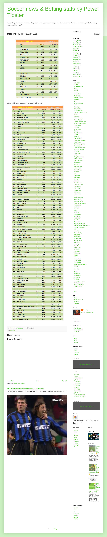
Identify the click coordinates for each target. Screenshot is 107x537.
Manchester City (78, 199)
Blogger (56, 529)
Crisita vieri (76, 116)
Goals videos (77, 162)
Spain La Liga (77, 247)
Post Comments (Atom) (19, 383)
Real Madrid (77, 234)
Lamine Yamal (77, 188)
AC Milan (76, 84)
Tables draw (77, 251)
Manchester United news (80, 203)
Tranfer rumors (77, 258)
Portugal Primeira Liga (79, 223)
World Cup (76, 279)
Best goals (76, 99)
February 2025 (76, 52)
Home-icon (76, 374)
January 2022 (76, 63)
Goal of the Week (78, 160)
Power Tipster (86, 310)
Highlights (76, 171)
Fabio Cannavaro (78, 133)
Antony (75, 88)
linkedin (76, 435)
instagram (76, 352)
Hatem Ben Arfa (78, 166)
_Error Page (77, 389)
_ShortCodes (77, 385)
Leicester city (77, 192)
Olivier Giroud (77, 214)
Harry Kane (76, 164)
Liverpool (76, 195)
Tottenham (76, 257)
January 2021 (76, 74)
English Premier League (80, 123)
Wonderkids (77, 277)
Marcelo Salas (77, 205)
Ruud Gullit (76, 242)
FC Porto (76, 134)
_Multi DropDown (78, 378)
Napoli (75, 210)
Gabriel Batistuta (78, 158)
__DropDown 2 (77, 381)
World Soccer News (78, 299)
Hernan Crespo (77, 168)
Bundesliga (76, 107)
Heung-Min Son (77, 170)
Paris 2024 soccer (78, 220)
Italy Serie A (77, 175)
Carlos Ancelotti (77, 108)
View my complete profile (87, 312)
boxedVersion (77, 321)
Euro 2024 (76, 127)
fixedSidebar (77, 332)
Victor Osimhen (77, 270)
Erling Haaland (77, 125)
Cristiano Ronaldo (78, 118)
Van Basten (76, 266)
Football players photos (79, 147)
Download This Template (80, 396)
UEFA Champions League (80, 264)
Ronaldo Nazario (78, 240)
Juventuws (76, 181)
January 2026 (76, 42)
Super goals (77, 249)
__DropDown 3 (77, 383)
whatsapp (76, 445)
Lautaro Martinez (78, 190)
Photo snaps (77, 221)
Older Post (64, 381)
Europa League (77, 129)
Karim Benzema (78, 182)
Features (76, 376)
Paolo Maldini (77, 218)
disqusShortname (78, 328)
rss (74, 433)
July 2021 (75, 67)
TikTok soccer (77, 253)
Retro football (77, 236)
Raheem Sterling (78, 233)
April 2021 (75, 72)
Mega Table (12, 330)
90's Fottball (77, 82)
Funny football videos (79, 157)
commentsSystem (78, 330)
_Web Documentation (79, 393)
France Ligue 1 (77, 153)
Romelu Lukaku (77, 238)
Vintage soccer (77, 275)
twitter (75, 350)
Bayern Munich (77, 95)
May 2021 (75, 70)
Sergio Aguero (77, 244)
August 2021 (76, 65)
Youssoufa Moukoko (79, 284)
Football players (78, 145)
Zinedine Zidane (78, 286)
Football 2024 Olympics (79, 140)
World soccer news (78, 283)
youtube (76, 443)
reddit (75, 437)
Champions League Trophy (80, 112)
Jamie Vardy (77, 177)
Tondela (76, 255)
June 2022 (75, 61)
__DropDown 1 (77, 380)
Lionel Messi (77, 194)
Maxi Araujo (77, 207)
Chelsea (76, 114)
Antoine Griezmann (78, 86)
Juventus (76, 179)
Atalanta (76, 92)
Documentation (77, 391)
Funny (75, 155)
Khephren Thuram (78, 184)
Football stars (77, 151)
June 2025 (75, 48)
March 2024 (75, 57)
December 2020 (76, 76)
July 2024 (75, 55)
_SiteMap (76, 387)
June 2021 (75, 68)
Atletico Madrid (77, 94)
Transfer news (77, 260)
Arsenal (76, 90)
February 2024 (76, 59)
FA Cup (75, 131)
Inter (75, 173)
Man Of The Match (78, 197)
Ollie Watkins (77, 216)
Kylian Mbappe (77, 186)
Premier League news (79, 227)
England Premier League (80, 121)
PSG (75, 229)
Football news (77, 142)
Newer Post (10, 381)
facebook (76, 349)
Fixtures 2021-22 (78, 138)
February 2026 (76, 41)
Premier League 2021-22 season (82, 225)
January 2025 (76, 54)
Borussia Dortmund (78, 103)
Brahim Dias (77, 105)
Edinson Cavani (78, 120)
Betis (75, 101)
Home (37, 381)
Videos (75, 271)
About (75, 340)
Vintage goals (77, 273)
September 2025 (77, 46)
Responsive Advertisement (86, 364)
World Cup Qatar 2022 (79, 281)
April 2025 (75, 50)
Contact (76, 342)
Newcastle (76, 212)
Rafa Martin (77, 231)
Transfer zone (77, 262)
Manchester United (78, 201)
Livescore (76, 303)
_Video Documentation (79, 394)
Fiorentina (76, 136)
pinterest (76, 354)
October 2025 (76, 44)
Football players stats (79, 149)
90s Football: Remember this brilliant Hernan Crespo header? (25, 388)
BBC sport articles (78, 97)
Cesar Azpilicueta (78, 110)
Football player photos (79, 144)
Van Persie (76, 268)
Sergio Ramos (77, 246)
